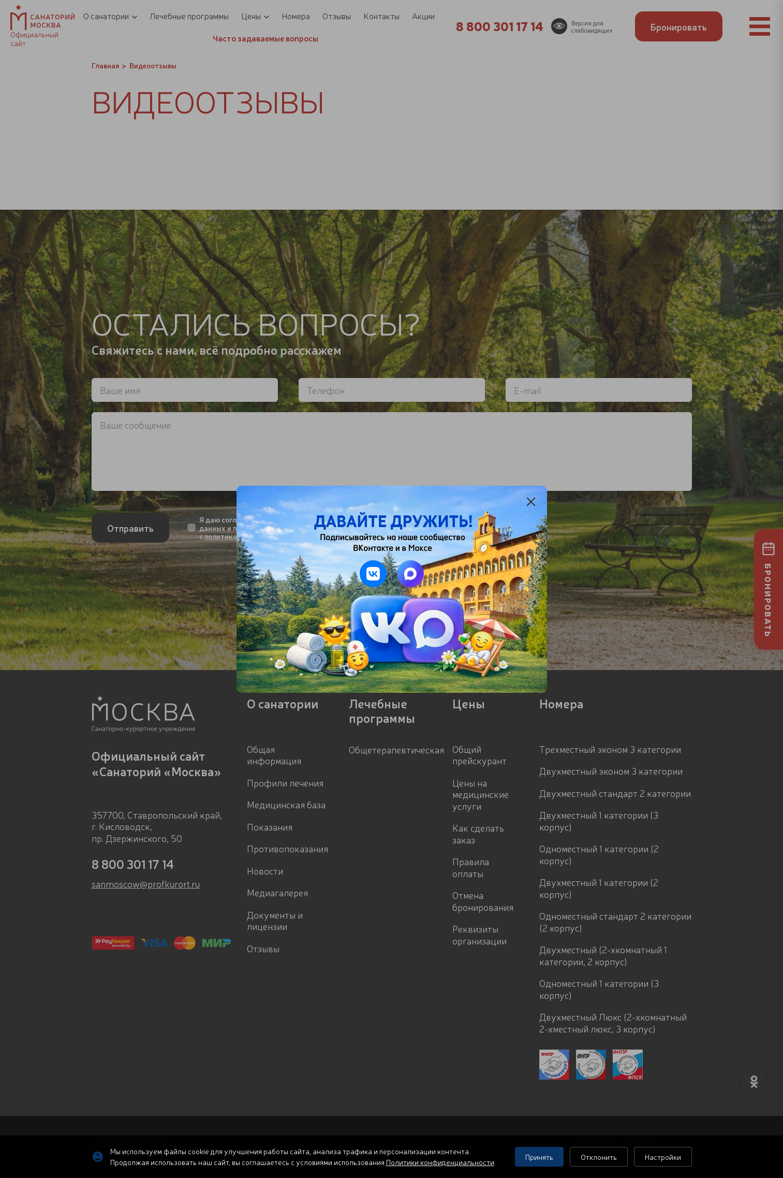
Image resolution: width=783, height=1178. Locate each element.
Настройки (663, 1156)
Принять (539, 1156)
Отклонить (599, 1156)
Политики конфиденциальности (440, 1162)
